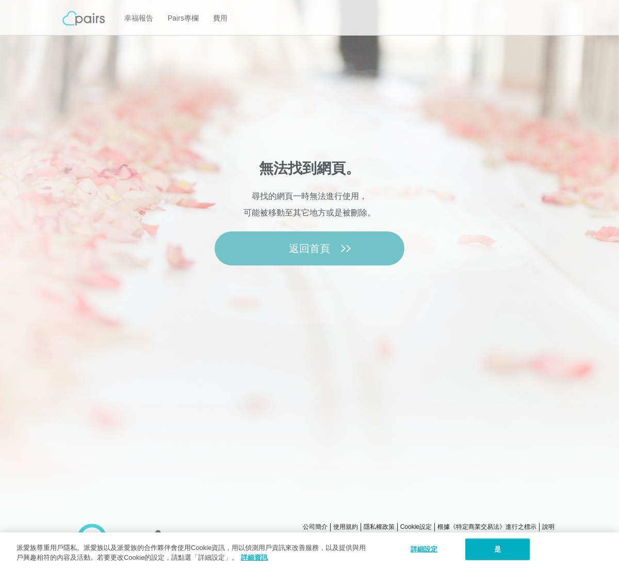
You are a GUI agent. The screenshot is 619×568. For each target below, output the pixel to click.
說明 (548, 526)
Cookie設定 (416, 526)
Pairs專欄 (183, 18)
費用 (220, 18)
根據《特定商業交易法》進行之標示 (486, 526)
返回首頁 (309, 248)
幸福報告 (138, 18)
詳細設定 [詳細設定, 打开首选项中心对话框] (424, 549)
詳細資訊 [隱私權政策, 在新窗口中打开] (254, 557)
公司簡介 (315, 526)
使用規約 (345, 526)
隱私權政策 (379, 526)
